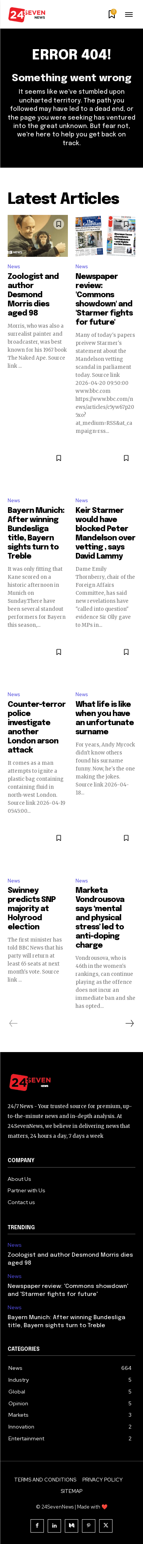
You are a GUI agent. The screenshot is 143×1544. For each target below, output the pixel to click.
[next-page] (129, 1023)
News (14, 266)
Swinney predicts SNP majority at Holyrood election (32, 909)
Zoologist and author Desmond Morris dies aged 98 (33, 295)
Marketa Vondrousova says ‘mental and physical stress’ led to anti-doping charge (100, 918)
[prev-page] (13, 1023)
